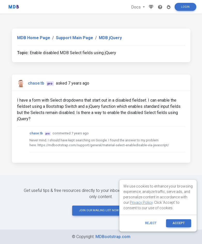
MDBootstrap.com (112, 236)
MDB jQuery (110, 37)
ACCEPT (179, 223)
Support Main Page (74, 37)
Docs (136, 7)
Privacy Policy (141, 202)
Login (185, 7)
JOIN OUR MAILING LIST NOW (101, 210)
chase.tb (36, 83)
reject (150, 223)
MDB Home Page (33, 37)
